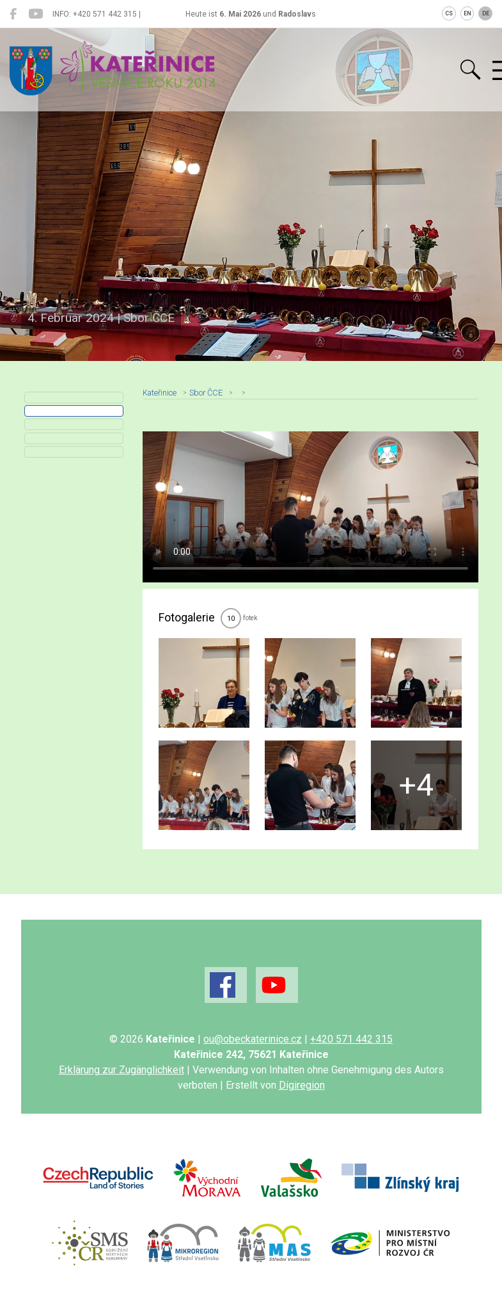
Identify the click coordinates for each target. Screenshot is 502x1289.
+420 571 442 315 (351, 1039)
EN (467, 13)
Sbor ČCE (206, 392)
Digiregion (302, 1085)
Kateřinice (159, 392)
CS (449, 13)
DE (485, 13)
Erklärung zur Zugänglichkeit (121, 1070)
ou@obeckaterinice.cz (252, 1039)
